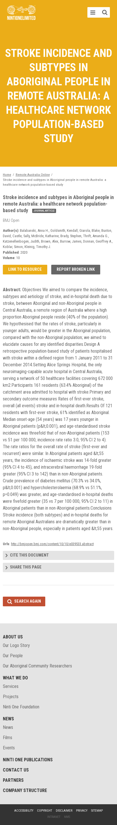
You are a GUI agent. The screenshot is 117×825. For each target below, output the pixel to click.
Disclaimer (64, 810)
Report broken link (76, 269)
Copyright (44, 810)
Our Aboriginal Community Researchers (37, 666)
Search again (27, 601)
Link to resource (25, 269)
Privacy (81, 810)
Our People (13, 655)
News (8, 718)
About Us (13, 637)
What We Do (15, 678)
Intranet (53, 817)
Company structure (25, 790)
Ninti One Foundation (21, 707)
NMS (67, 817)
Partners (13, 780)
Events (9, 747)
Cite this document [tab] (29, 555)
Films (7, 737)
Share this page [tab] (26, 567)
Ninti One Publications (28, 759)
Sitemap (97, 810)
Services (11, 686)
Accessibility (23, 810)
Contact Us (16, 770)
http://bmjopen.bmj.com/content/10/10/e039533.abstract (52, 544)
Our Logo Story (16, 645)
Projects (11, 696)
